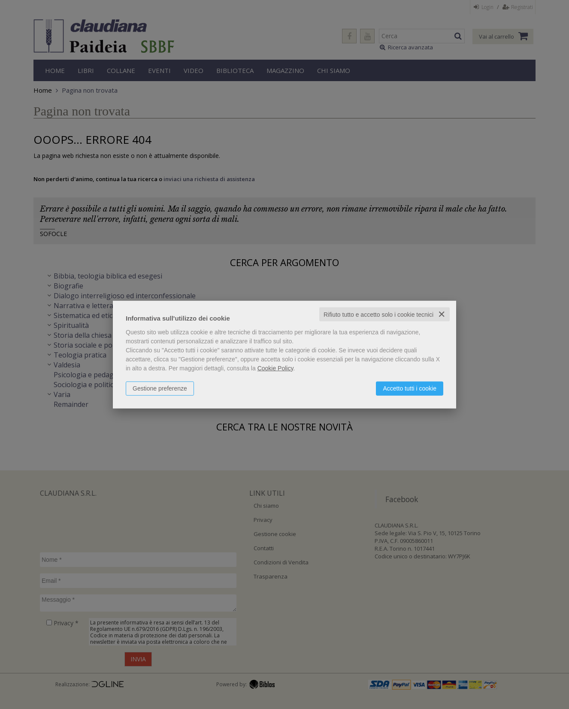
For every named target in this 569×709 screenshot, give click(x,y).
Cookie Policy (275, 367)
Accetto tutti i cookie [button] (409, 388)
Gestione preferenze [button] (160, 388)
